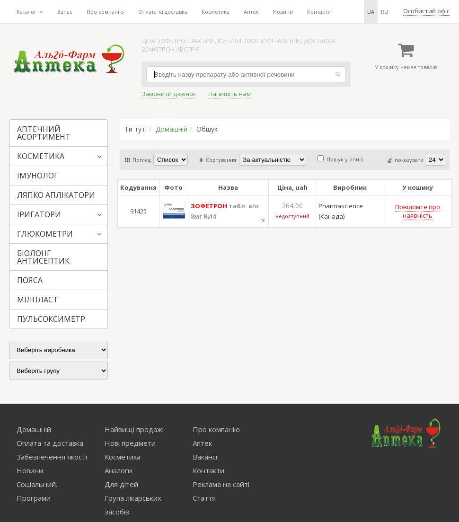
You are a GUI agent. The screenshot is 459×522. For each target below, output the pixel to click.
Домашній (171, 128)
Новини (283, 11)
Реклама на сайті (221, 484)
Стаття (204, 498)
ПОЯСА (30, 280)
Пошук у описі (340, 159)
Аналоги (118, 470)
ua (370, 11)
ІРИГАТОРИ (39, 214)
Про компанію (105, 11)
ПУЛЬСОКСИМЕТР (51, 319)
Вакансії (206, 456)
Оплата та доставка (162, 11)
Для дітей (121, 484)
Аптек (251, 11)
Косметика (216, 11)
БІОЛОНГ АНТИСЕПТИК (43, 257)
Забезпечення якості (52, 456)
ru (384, 11)
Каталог (30, 11)
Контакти (319, 11)
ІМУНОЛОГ (37, 175)
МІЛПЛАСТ (37, 299)
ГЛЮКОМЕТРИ (45, 234)
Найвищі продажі (134, 429)
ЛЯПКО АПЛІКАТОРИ (56, 195)
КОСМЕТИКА (40, 156)
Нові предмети (130, 443)
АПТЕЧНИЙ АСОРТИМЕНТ (44, 133)
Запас (64, 11)
